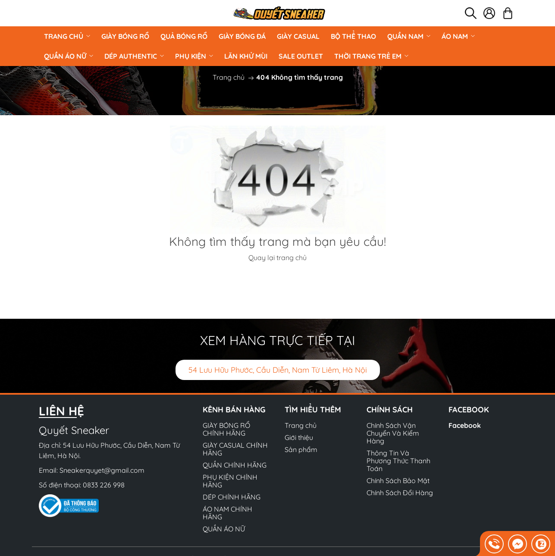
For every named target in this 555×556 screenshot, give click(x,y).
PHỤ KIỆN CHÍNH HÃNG (230, 481)
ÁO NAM (458, 36)
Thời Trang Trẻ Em (371, 56)
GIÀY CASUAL (298, 36)
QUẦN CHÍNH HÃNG (235, 465)
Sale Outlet (301, 56)
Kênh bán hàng (234, 410)
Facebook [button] (468, 410)
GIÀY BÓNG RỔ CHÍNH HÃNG (226, 429)
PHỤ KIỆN (194, 56)
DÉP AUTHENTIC (134, 56)
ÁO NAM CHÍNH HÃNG (227, 513)
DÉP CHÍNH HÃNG (231, 497)
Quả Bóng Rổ (183, 36)
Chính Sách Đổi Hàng (400, 492)
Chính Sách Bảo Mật (398, 480)
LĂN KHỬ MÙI (245, 56)
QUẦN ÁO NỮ (68, 56)
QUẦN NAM (408, 36)
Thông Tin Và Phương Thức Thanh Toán (398, 461)
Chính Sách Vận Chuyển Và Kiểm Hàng (393, 433)
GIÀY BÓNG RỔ (125, 36)
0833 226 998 (104, 485)
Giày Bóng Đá (242, 36)
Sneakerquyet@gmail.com (102, 470)
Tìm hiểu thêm (313, 410)
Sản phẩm (301, 449)
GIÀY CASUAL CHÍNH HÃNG (235, 449)
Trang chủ (67, 36)
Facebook (464, 425)
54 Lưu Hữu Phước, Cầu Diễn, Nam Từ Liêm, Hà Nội (277, 370)
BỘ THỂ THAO (353, 36)
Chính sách (390, 410)
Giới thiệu (299, 437)
